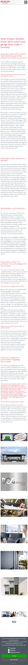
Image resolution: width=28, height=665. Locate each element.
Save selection (14, 659)
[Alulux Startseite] (10, 2)
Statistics (11, 650)
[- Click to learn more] (14, 617)
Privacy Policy (7, 440)
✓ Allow (7, 437)
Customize (14, 663)
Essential (11, 648)
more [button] (14, 621)
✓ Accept (14, 656)
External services (14, 652)
